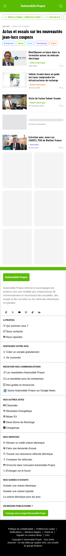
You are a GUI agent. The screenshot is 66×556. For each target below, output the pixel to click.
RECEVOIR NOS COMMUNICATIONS (22, 366)
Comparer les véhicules (17, 459)
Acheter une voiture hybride (18, 491)
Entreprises (9, 43)
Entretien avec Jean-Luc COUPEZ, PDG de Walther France (45, 139)
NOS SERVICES (11, 437)
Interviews (34, 144)
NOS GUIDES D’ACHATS (15, 480)
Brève (53, 43)
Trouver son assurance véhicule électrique (28, 453)
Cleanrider (10, 405)
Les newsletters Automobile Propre (24, 372)
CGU (47, 535)
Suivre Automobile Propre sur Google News (29, 390)
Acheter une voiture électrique (19, 485)
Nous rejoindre (12, 337)
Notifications (16, 532)
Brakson (38, 545)
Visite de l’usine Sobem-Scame (45, 98)
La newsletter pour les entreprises (23, 378)
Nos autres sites (13, 399)
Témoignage (41, 43)
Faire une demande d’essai (19, 448)
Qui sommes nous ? (15, 325)
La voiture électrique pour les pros (22, 497)
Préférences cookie (45, 529)
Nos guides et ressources (18, 384)
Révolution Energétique (17, 411)
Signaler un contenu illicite (29, 535)
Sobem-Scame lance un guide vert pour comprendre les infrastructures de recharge (44, 77)
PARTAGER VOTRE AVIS (16, 346)
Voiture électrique (37, 62)
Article (20, 43)
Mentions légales (33, 532)
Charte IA (48, 532)
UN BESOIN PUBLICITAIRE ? (18, 506)
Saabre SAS (40, 542)
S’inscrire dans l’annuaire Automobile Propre (29, 465)
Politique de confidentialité (20, 529)
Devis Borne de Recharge (19, 422)
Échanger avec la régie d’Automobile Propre (26, 513)
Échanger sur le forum (17, 470)
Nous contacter (13, 331)
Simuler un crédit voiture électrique (23, 442)
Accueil (5, 26)
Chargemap (11, 427)
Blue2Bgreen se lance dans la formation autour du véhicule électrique (44, 55)
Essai (29, 43)
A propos (8, 320)
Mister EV (10, 416)
